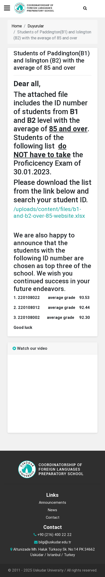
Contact (52, 517)
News (52, 510)
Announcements (52, 502)
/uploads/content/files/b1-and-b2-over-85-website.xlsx (49, 212)
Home (17, 25)
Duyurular (36, 25)
